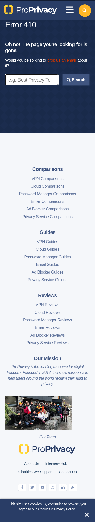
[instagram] (52, 487)
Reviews (47, 295)
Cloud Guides (47, 249)
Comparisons (47, 169)
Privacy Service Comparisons (47, 217)
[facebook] (22, 487)
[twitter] (32, 487)
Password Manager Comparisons (47, 194)
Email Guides (47, 264)
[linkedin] (63, 487)
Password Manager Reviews (47, 320)
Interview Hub (56, 463)
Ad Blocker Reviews (47, 335)
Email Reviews (47, 327)
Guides (47, 232)
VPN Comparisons (48, 179)
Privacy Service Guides (47, 280)
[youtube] (42, 487)
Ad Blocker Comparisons (47, 209)
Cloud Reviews (48, 312)
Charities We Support (35, 472)
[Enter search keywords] (31, 79)
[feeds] (73, 487)
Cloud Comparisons (48, 186)
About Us (31, 463)
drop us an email (61, 60)
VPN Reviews (47, 305)
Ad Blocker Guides (48, 272)
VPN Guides (47, 242)
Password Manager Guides (47, 257)
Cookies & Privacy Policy (56, 509)
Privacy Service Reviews (48, 343)
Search (76, 80)
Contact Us (68, 472)
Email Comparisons (47, 201)
